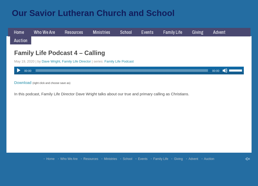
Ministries (101, 32)
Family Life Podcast (119, 61)
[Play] (18, 70)
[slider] (122, 70)
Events (147, 32)
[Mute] (225, 70)
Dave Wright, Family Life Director (66, 61)
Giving (197, 32)
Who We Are (44, 32)
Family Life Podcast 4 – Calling (59, 52)
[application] (129, 70)
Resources (74, 32)
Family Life (172, 32)
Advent (219, 32)
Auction (20, 40)
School (126, 32)
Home (19, 32)
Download (22, 82)
